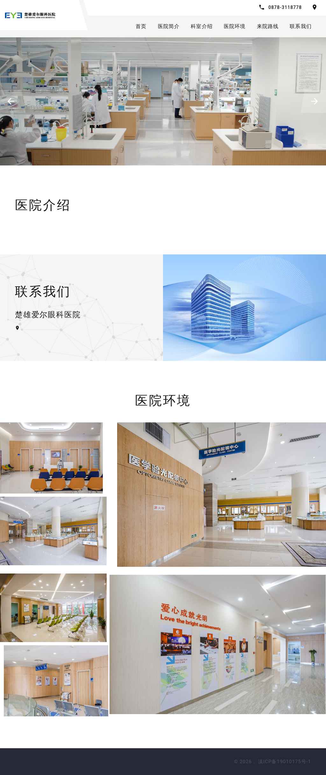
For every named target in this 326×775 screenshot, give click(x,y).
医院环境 (235, 26)
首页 (141, 26)
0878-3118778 (285, 7)
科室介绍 (202, 26)
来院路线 (268, 26)
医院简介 (169, 26)
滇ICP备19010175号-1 (284, 761)
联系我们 (301, 26)
